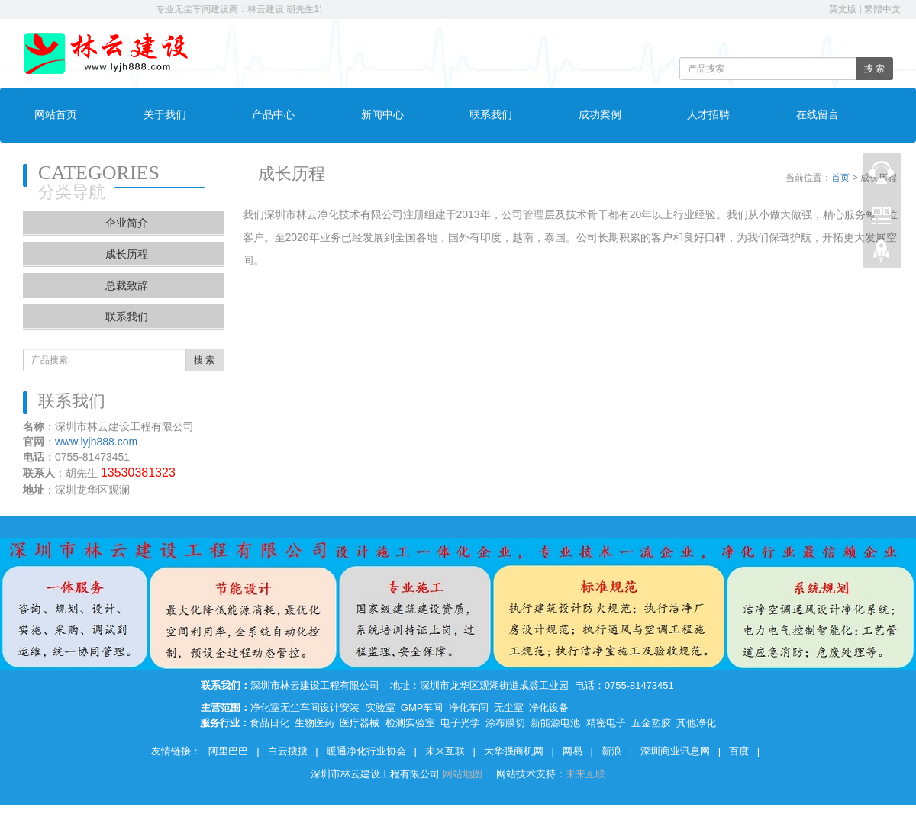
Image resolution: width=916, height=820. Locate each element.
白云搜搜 (288, 751)
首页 (840, 177)
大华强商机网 (513, 751)
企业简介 (126, 223)
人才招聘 (708, 115)
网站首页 (55, 115)
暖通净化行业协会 (366, 751)
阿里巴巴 (228, 751)
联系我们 (490, 115)
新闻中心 (382, 115)
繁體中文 (882, 9)
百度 (739, 751)
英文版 (842, 9)
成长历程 (126, 254)
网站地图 (464, 774)
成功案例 (600, 115)
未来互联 (445, 751)
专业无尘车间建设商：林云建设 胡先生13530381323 (268, 9)
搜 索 (874, 68)
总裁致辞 (126, 285)
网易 (572, 751)
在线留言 (817, 115)
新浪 (611, 751)
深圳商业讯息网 (675, 751)
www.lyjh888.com (96, 442)
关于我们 (165, 115)
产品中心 (273, 115)
